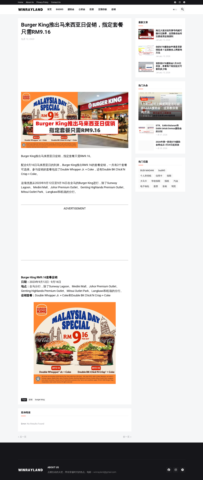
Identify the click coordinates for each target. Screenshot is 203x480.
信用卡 (159, 175)
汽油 (176, 181)
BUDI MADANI (147, 170)
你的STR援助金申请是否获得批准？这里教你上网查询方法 (169, 50)
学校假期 (155, 181)
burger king (40, 400)
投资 (91, 9)
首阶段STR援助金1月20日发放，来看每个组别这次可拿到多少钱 (169, 66)
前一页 (126, 437)
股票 (156, 186)
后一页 (23, 437)
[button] (175, 9)
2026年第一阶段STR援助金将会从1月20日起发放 (168, 143)
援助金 (71, 9)
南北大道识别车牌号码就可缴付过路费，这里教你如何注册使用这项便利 (169, 33)
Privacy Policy (42, 2)
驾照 (173, 186)
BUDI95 (59, 9)
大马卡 (143, 181)
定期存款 (102, 9)
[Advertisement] (74, 66)
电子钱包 (144, 186)
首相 (164, 186)
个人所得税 (145, 175)
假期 (169, 175)
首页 (49, 9)
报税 (167, 181)
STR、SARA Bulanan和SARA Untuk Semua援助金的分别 (169, 128)
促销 (113, 9)
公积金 (82, 9)
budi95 (161, 170)
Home (20, 2)
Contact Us (55, 2)
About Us (30, 2)
